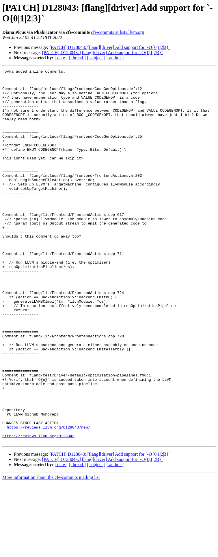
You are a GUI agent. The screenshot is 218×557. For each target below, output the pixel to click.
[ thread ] (77, 57)
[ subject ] (96, 57)
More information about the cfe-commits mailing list (51, 551)
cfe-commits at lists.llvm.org (117, 32)
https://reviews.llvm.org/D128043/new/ (48, 499)
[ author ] (115, 57)
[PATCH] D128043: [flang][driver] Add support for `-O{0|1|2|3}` (109, 47)
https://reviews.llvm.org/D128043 (38, 509)
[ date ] (61, 57)
